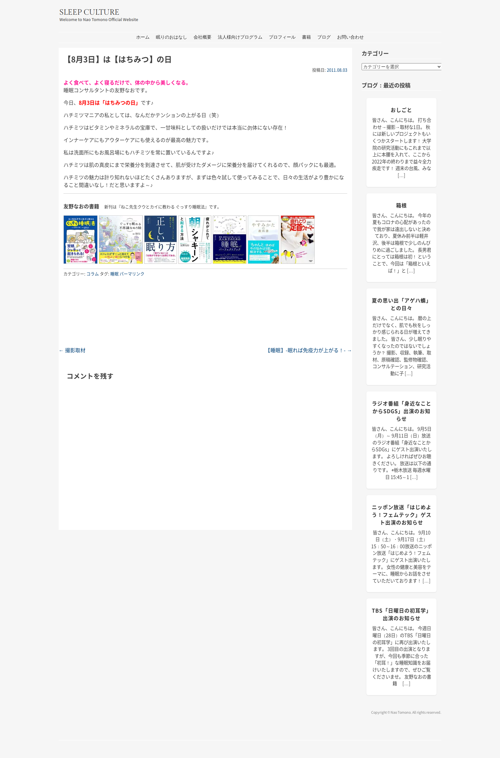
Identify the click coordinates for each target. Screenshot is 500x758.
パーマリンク (132, 274)
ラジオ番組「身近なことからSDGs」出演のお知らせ (401, 410)
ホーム (143, 37)
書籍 (306, 37)
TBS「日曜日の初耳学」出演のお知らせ (401, 614)
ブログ (324, 37)
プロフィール (282, 37)
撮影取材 (72, 350)
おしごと (401, 110)
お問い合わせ (350, 37)
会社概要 (202, 37)
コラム (92, 274)
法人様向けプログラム (240, 37)
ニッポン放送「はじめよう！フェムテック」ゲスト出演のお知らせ (401, 514)
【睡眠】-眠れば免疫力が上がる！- (308, 350)
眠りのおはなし (171, 37)
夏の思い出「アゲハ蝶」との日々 (401, 304)
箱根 (401, 205)
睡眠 (114, 274)
